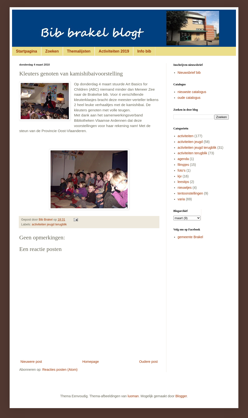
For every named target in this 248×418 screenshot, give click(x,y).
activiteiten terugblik (192, 153)
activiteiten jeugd (190, 142)
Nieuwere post (31, 362)
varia (181, 199)
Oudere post (148, 362)
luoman (133, 396)
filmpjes (183, 165)
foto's (182, 170)
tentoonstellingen (190, 193)
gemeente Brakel (190, 237)
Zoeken (52, 51)
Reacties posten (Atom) (60, 369)
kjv (180, 176)
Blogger (181, 396)
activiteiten (186, 136)
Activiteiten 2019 (114, 51)
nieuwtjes (185, 187)
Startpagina (26, 51)
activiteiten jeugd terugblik (49, 224)
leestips (183, 182)
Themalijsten (79, 51)
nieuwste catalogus (192, 92)
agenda (183, 159)
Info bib (144, 51)
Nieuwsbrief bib (189, 72)
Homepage (90, 362)
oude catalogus (189, 98)
